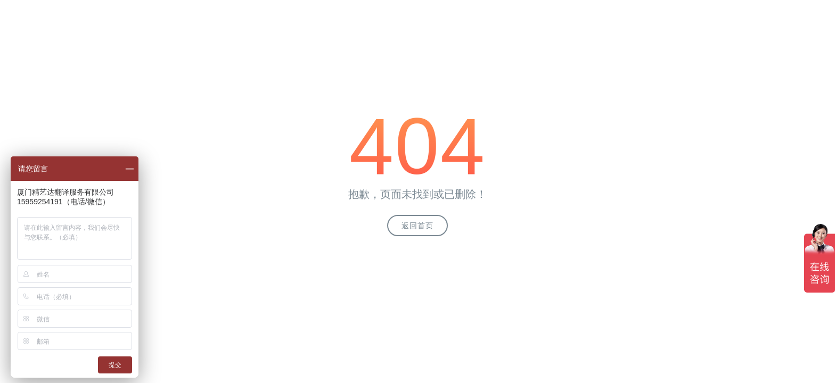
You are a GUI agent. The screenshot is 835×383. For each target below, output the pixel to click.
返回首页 (417, 225)
